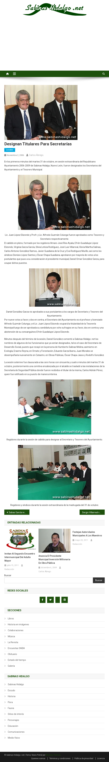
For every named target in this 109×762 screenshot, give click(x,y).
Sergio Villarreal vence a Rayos (93, 512)
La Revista (13, 642)
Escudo (11, 690)
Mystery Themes (53, 755)
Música (11, 636)
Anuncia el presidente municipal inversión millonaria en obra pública (54, 559)
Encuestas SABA (16, 648)
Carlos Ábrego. (36, 155)
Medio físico (14, 737)
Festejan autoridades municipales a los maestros (87, 534)
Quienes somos (38, 758)
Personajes (13, 720)
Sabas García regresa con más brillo (19, 512)
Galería (11, 666)
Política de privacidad (83, 758)
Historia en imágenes (18, 624)
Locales (9, 150)
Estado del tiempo (17, 660)
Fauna (11, 708)
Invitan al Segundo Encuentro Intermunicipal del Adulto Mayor (19, 557)
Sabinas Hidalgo (16, 684)
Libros (11, 618)
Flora (10, 702)
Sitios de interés (16, 714)
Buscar (7, 575)
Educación (13, 726)
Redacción (9, 569)
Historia (11, 696)
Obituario (12, 654)
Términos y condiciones (59, 758)
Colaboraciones (15, 630)
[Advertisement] (54, 46)
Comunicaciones (16, 732)
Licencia (101, 758)
